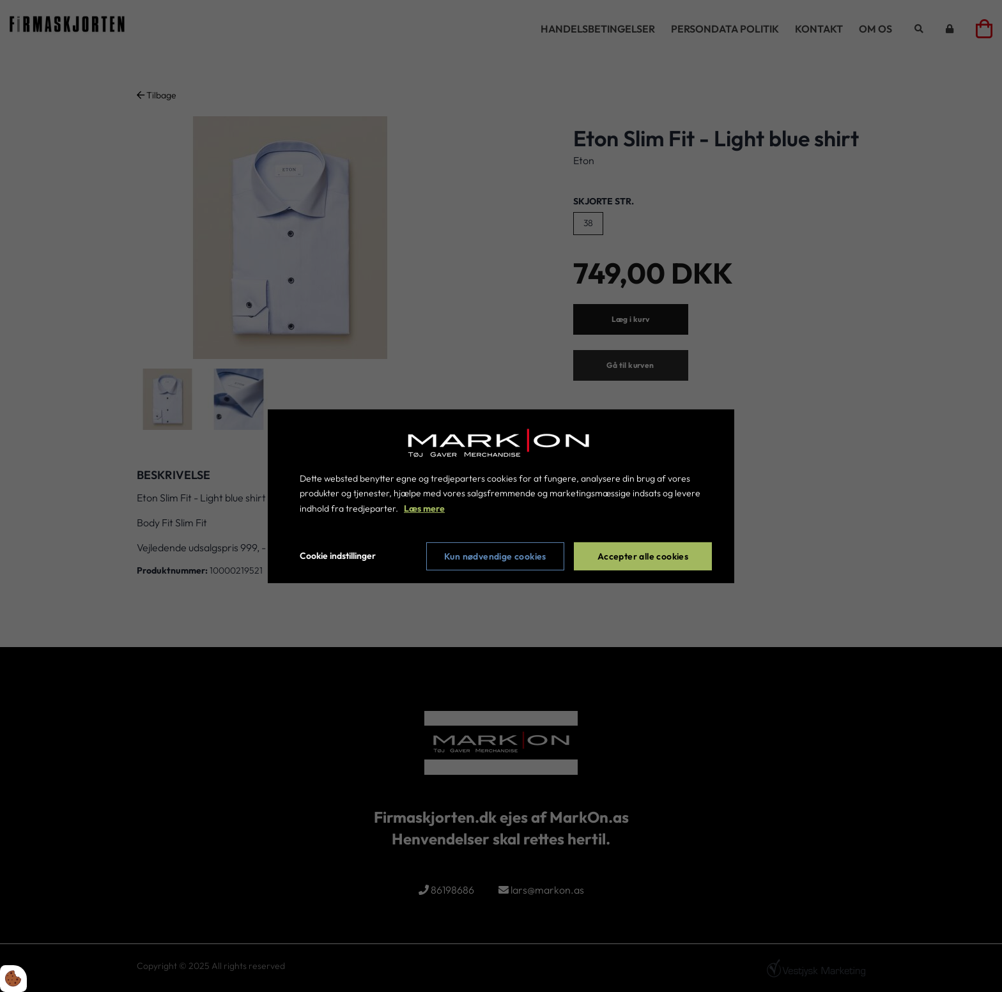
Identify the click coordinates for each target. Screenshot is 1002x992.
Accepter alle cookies (642, 556)
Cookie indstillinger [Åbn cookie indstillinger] (338, 555)
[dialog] (501, 496)
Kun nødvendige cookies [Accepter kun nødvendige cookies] (495, 556)
